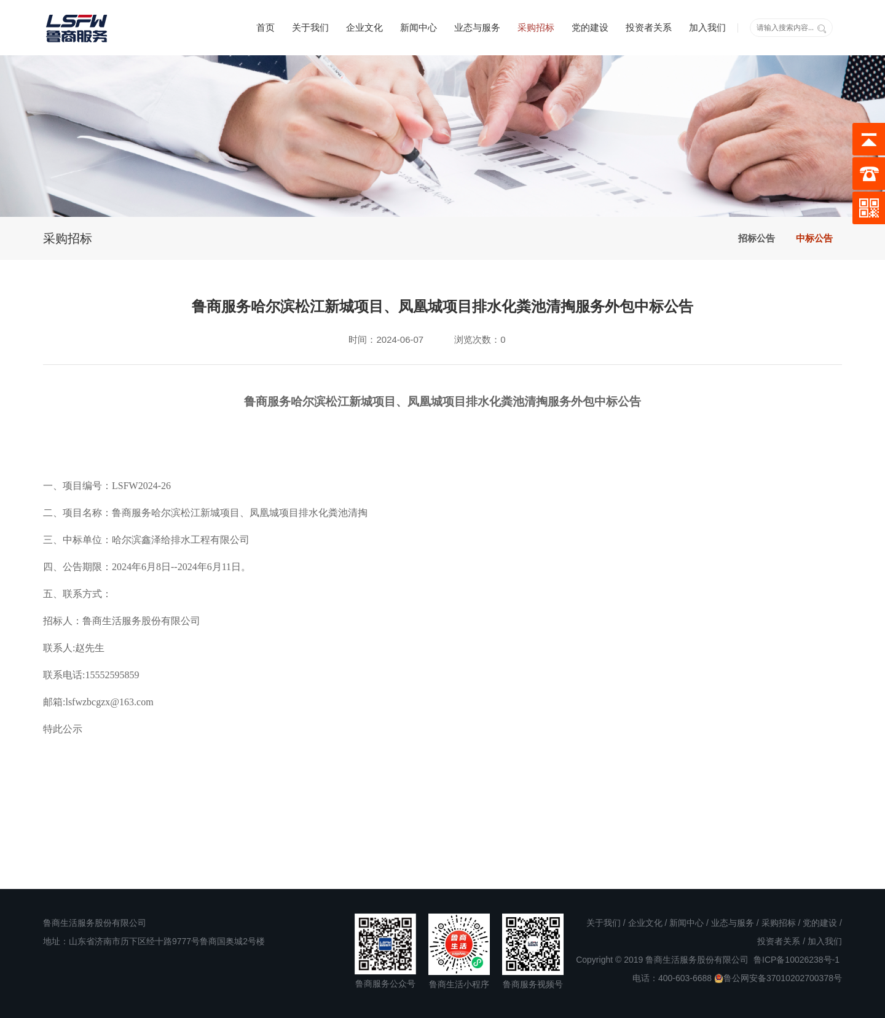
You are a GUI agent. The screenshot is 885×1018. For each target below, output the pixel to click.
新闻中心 (418, 27)
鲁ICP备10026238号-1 (796, 960)
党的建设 (590, 27)
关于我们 (310, 27)
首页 (265, 27)
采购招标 (535, 27)
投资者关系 (649, 27)
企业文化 (364, 27)
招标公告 (756, 238)
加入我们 (707, 27)
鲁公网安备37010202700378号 (778, 978)
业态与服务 (477, 27)
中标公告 (814, 238)
